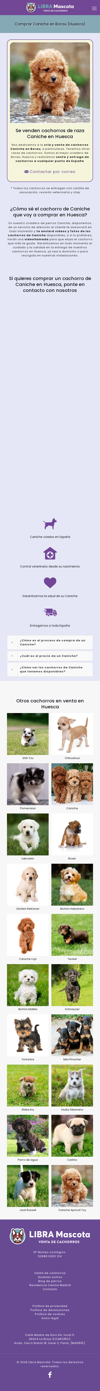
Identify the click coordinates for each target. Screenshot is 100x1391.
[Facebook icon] (50, 1376)
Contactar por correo (50, 171)
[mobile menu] (94, 8)
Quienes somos (50, 1277)
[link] (50, 642)
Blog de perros (50, 1281)
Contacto (50, 1289)
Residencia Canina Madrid (50, 1285)
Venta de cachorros (50, 1273)
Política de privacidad (50, 1306)
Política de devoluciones (50, 1310)
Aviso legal (50, 1318)
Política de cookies (50, 1314)
